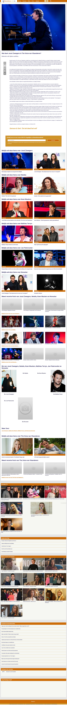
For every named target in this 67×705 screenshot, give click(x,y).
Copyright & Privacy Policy (30, 704)
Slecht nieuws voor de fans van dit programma (10, 650)
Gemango (55, 704)
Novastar (33, 430)
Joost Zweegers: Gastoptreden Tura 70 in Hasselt (32, 310)
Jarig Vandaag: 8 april (6, 679)
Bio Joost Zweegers (9, 394)
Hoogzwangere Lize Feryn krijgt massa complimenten (11, 628)
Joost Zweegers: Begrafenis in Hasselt (8, 310)
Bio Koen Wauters (41, 373)
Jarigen (37, 1)
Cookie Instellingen (47, 704)
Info (24, 704)
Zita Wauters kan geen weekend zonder (8, 645)
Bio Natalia (25, 373)
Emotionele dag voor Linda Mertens (8, 642)
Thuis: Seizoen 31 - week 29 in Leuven (7, 617)
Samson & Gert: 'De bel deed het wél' (23, 128)
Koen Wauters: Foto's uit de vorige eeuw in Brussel (10, 343)
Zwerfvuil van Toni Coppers (6, 546)
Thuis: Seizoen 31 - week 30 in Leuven (29, 586)
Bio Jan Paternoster (9, 400)
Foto (33, 1)
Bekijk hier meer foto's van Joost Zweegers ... (11, 313)
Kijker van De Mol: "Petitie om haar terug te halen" (10, 634)
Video (29, 1)
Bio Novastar (25, 421)
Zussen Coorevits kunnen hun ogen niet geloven (10, 664)
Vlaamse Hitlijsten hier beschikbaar (8, 543)
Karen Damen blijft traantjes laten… (8, 631)
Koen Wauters (14, 430)
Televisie (24, 1)
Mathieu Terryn (21, 430)
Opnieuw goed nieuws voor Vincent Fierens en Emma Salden (12, 639)
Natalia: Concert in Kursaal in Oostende (30, 327)
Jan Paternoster (27, 430)
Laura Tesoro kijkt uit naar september (8, 647)
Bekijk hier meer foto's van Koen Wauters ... (10, 345)
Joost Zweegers (5, 430)
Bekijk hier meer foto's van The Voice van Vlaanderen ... (13, 477)
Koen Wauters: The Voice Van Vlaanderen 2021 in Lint (32, 343)
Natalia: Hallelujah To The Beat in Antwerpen (52, 327)
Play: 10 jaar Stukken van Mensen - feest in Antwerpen (10, 601)
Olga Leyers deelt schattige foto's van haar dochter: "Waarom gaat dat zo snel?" (15, 626)
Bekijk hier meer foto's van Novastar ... (9, 362)
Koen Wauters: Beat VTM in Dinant (51, 343)
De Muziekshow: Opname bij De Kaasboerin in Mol (9, 586)
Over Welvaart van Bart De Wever (7, 551)
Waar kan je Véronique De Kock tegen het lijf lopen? (10, 658)
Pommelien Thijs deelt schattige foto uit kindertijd (10, 653)
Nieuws (19, 1)
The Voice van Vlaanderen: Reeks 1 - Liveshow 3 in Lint (32, 474)
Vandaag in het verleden (7, 669)
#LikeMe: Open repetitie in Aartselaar (51, 586)
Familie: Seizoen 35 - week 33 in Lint (29, 601)
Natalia (10, 430)
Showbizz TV (4, 484)
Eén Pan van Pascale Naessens (7, 548)
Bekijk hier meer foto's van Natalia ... (9, 329)
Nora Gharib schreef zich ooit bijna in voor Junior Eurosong (33, 498)
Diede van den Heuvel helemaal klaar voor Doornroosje (54, 498)
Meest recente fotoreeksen (7, 556)
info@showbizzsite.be (39, 704)
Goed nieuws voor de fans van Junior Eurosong (10, 661)
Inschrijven (53, 140)
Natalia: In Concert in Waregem (7, 327)
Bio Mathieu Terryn (57, 394)
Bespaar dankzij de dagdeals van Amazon (9, 540)
